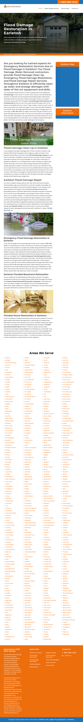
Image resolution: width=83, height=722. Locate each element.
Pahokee (46, 588)
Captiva (7, 484)
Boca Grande (9, 430)
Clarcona (8, 508)
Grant (26, 445)
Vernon (65, 569)
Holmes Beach (28, 496)
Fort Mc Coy (28, 382)
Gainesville (27, 413)
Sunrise (65, 515)
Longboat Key (48, 382)
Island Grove (28, 544)
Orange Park (47, 564)
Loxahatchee (47, 392)
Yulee (64, 629)
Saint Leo (65, 438)
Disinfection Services (36, 653)
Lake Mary (27, 617)
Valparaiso (66, 561)
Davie (7, 559)
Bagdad (7, 404)
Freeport (27, 406)
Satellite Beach (67, 459)
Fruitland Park (28, 411)
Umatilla (65, 559)
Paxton (46, 622)
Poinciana (65, 367)
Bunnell (7, 464)
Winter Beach (67, 607)
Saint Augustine (67, 428)
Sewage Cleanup (51, 653)
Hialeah (26, 474)
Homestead (27, 503)
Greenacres (28, 450)
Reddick (65, 406)
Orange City (47, 559)
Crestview (8, 542)
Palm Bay (46, 595)
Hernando (27, 472)
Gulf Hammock (28, 457)
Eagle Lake (8, 600)
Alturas (7, 367)
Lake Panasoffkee (29, 622)
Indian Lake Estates (30, 523)
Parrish (46, 617)
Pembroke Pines (48, 624)
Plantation (66, 362)
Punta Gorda (66, 399)
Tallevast (65, 523)
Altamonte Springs (10, 362)
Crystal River (9, 547)
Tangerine (66, 532)
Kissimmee (27, 586)
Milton (45, 457)
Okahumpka (47, 547)
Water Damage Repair (52, 660)
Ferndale (27, 367)
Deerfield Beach (10, 569)
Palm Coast (47, 605)
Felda (26, 360)
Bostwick (8, 440)
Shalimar (65, 476)
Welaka (65, 586)
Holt (25, 498)
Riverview (65, 411)
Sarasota (65, 457)
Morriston (46, 474)
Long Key (46, 379)
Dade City (8, 552)
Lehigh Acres (47, 372)
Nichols (46, 508)
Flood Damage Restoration (34, 660)
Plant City (65, 360)
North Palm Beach (49, 525)
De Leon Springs (10, 564)
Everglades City (10, 637)
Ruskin (64, 423)
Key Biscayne (28, 571)
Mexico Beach (48, 440)
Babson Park (9, 401)
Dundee (7, 590)
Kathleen (27, 561)
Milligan (46, 455)
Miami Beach (47, 445)
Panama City (47, 612)
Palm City (46, 603)
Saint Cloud (66, 430)
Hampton (27, 464)
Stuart (64, 501)
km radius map (67, 86)
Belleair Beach (9, 421)
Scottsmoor (66, 464)
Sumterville (66, 508)
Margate (46, 418)
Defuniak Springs (10, 571)
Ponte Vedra (66, 379)
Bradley (7, 450)
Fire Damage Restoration (33, 656)
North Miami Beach (49, 523)
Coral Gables (9, 532)
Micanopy (46, 450)
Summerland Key (68, 506)
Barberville (8, 411)
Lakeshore (27, 634)
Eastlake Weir (9, 607)
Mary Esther (47, 421)
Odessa (46, 544)
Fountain (27, 401)
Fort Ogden (27, 392)
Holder (26, 486)
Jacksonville (28, 549)
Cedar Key (8, 491)
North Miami (47, 520)
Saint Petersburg (68, 440)
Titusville (65, 552)
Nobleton (46, 510)
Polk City (65, 370)
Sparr (64, 489)
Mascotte (46, 423)
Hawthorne (27, 469)
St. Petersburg (67, 496)
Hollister (26, 491)
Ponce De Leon (67, 377)
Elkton (7, 624)
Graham (26, 438)
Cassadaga (8, 486)
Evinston (7, 639)
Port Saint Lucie (67, 392)
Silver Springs (67, 481)
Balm (6, 409)
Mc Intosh (46, 428)
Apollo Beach (9, 377)
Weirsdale (66, 583)
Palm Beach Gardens (50, 600)
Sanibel (65, 452)
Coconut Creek (9, 525)
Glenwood (27, 426)
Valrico (65, 564)
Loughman (47, 387)
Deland (7, 574)
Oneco (46, 554)
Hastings (27, 467)
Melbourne (47, 430)
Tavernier (65, 540)
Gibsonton (27, 421)
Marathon (46, 411)
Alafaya (7, 360)
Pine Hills (46, 634)
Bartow (7, 413)
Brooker (7, 457)
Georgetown (28, 418)
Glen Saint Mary (29, 423)
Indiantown (27, 527)
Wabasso (65, 574)
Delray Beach (9, 576)
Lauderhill (46, 358)
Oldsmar (46, 552)
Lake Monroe (28, 620)
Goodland (27, 433)
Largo (26, 639)
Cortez (7, 537)
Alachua (7, 358)
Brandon (7, 452)
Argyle (7, 387)
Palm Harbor (47, 607)
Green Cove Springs (30, 447)
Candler (7, 474)
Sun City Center (67, 513)
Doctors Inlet (9, 583)
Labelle (26, 590)
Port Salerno (66, 394)
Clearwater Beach (10, 513)
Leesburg (46, 370)
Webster (65, 581)
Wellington (66, 588)
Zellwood (65, 632)
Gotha (26, 435)
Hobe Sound (28, 484)
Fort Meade (27, 384)
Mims (45, 459)
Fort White (27, 399)
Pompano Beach (68, 375)
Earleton (11, 54)
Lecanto (46, 367)
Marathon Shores (49, 413)
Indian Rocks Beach (30, 525)
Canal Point (8, 472)
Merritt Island (47, 438)
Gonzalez (27, 430)
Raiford (65, 404)
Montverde (47, 472)
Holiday (26, 489)
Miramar (46, 464)
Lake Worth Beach (29, 629)
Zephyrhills (66, 634)
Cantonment (9, 476)
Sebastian (66, 467)
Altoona (7, 365)
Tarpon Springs (67, 535)
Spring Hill (65, 491)
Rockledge (66, 413)
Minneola (46, 462)
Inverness (27, 540)
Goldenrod (27, 428)
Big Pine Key (8, 428)
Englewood (8, 629)
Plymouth (65, 365)
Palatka (46, 593)
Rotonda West (67, 418)
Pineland (46, 637)
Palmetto (46, 610)
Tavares (65, 537)
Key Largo (27, 576)
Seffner (65, 469)
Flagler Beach (28, 370)
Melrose (46, 435)
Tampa (65, 530)
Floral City (27, 377)
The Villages (66, 547)
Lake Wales (27, 624)
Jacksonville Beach (30, 552)
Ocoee (46, 542)
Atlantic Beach (9, 396)
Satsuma (65, 462)
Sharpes (65, 479)
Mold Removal (34, 667)
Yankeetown (66, 624)
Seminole (65, 472)
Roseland (65, 416)
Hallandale (27, 462)
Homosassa (28, 506)
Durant (7, 598)
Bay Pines (8, 416)
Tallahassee (66, 520)
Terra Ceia (66, 542)
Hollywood (27, 493)
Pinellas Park (47, 639)
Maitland (46, 404)
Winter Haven (67, 612)
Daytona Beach (10, 561)
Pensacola (47, 629)
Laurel (45, 360)
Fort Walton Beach (30, 396)
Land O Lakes (28, 637)
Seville (64, 474)
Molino (45, 469)
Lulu (45, 394)
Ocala (45, 535)
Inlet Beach (27, 532)
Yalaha (65, 622)
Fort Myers (27, 387)
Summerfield (66, 503)
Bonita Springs (9, 438)
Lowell (45, 389)
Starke (65, 498)
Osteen (46, 576)
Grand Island (28, 440)
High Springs (28, 476)
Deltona (7, 578)
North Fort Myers (48, 518)
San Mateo (66, 445)
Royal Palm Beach (68, 421)
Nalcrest (46, 489)
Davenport (8, 557)
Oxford (46, 583)
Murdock (46, 484)
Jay (25, 554)
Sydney (65, 518)
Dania (7, 554)
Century (7, 496)
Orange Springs (48, 566)
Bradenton (8, 445)
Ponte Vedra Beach (68, 382)
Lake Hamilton (28, 610)
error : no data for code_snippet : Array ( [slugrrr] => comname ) (54, 719)
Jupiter (26, 559)
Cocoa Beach (9, 523)
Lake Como (27, 605)
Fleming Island (28, 372)
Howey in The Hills (29, 510)
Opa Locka (47, 557)
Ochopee (46, 537)
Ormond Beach (48, 571)
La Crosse (27, 588)
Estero (7, 632)
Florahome (27, 375)
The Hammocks (67, 544)
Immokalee (27, 518)
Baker (7, 406)
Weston (65, 595)
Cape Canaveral (10, 479)
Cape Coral (8, 481)
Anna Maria (8, 372)
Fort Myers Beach (29, 389)
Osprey (46, 574)
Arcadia (7, 382)
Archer (7, 384)
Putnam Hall (66, 401)
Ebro (6, 612)
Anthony (7, 375)
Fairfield (26, 358)
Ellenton (7, 627)
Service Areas (65, 8)
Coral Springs (9, 535)
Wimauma (66, 603)
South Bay (66, 486)
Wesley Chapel (67, 590)
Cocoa (7, 520)
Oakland (46, 532)
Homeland (27, 501)
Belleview (8, 423)
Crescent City (9, 540)
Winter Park (66, 615)
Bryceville (8, 462)
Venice (65, 566)
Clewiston (8, 518)
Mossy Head (47, 476)
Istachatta (27, 547)
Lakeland (27, 632)
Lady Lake (27, 595)
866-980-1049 (68, 2)
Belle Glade (8, 418)
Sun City (65, 510)
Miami (45, 443)
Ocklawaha (47, 540)
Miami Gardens (48, 447)
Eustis (7, 634)
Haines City (27, 459)
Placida (65, 358)
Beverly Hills (8, 426)
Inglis (26, 530)
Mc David (46, 426)
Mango (46, 409)
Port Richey (66, 389)
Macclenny (47, 401)
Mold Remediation (35, 664)
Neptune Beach (48, 496)
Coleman (8, 527)
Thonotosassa (67, 549)
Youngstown (66, 627)
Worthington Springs (69, 620)
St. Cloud (65, 493)
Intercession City (29, 535)
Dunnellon (8, 595)
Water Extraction (51, 662)
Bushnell (7, 467)
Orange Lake (47, 561)
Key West (27, 578)
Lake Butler (27, 600)
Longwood (47, 384)
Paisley (46, 590)
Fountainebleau (29, 404)
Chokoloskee (9, 501)
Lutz (45, 396)
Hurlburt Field (28, 515)
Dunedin (7, 593)
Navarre (46, 493)
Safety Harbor (67, 426)
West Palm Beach (68, 593)
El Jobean (8, 620)
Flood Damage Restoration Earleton (25, 54)
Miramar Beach (48, 467)
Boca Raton (8, 433)
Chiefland (8, 498)
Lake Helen (27, 615)
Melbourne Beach (49, 433)
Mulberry (46, 481)
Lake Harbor (28, 612)
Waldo (65, 576)
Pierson (46, 632)
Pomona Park (67, 372)
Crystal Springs (9, 549)
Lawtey (46, 365)
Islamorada (27, 542)
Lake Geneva (28, 607)
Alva (6, 370)
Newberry (46, 503)
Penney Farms (48, 627)
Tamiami (65, 527)
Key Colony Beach (29, 574)
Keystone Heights (29, 581)
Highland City (28, 479)
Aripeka (7, 389)
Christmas (8, 503)
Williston (65, 600)
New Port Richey (48, 498)
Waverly (65, 578)
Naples (46, 491)
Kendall (26, 569)
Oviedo (46, 581)
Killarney (27, 583)
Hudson (26, 513)
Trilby (64, 557)
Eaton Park (8, 610)
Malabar (46, 406)
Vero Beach (66, 571)
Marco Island (47, 416)
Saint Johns (66, 435)
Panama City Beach (49, 615)
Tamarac (65, 525)
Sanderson (66, 447)
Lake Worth (27, 627)
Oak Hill (46, 530)
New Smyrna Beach (49, 501)
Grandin (26, 443)
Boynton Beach (9, 443)
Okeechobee (47, 549)
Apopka (7, 379)
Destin (7, 581)
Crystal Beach (9, 544)
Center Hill (8, 493)
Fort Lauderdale (29, 379)
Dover (7, 588)
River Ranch (66, 409)
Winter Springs (67, 617)
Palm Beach (47, 598)
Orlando (46, 569)
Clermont (8, 515)
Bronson (7, 455)
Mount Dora (47, 479)
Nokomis (46, 515)
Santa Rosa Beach (68, 455)
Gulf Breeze (27, 455)
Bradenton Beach (10, 447)
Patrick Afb (47, 620)
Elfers (7, 622)
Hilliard (26, 481)
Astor (7, 394)
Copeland (8, 530)
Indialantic (27, 520)
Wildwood (66, 598)
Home (40, 8)
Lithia (45, 375)
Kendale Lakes (28, 566)
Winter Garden (67, 610)
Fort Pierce (27, 394)
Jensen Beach (28, 557)
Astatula (7, 392)
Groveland (27, 452)
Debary (7, 566)
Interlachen (27, 537)
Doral (7, 586)
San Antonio (66, 443)
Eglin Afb (7, 617)
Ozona (45, 586)
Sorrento (65, 484)
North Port (47, 527)
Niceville (46, 506)
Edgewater (8, 615)
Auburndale (8, 399)
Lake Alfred (27, 598)
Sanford (65, 450)
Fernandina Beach (29, 365)
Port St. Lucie (66, 396)
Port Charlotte (67, 384)
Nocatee (46, 513)
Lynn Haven (47, 399)
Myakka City (47, 486)
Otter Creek (47, 578)
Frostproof (27, 409)
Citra (6, 506)
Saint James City (68, 433)
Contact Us (74, 8)
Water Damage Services (51, 8)
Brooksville (8, 459)
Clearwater (8, 510)
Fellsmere (27, 362)
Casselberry (9, 489)
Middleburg (47, 452)
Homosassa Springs (30, 508)
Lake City (27, 603)
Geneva (26, 416)
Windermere (66, 605)
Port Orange (66, 387)
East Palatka (9, 605)
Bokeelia (7, 435)
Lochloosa (47, 377)
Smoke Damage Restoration (50, 656)
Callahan (8, 469)
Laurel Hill (46, 362)
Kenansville (27, 564)
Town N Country (67, 554)
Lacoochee (27, 593)
